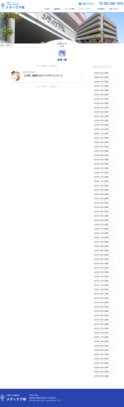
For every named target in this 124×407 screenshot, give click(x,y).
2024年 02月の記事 (101, 168)
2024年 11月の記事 (101, 133)
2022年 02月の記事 (101, 272)
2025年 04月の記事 (101, 112)
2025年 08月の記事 (101, 94)
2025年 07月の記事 (101, 99)
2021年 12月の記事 (101, 281)
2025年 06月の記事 (101, 103)
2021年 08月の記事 (101, 298)
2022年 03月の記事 (101, 268)
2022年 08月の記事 (101, 250)
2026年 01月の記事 (101, 81)
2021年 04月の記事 (101, 315)
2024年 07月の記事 (101, 151)
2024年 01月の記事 (101, 172)
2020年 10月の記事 (101, 341)
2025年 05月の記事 (101, 107)
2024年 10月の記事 (101, 138)
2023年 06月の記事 (101, 203)
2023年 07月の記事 (101, 198)
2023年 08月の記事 (101, 194)
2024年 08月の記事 (101, 146)
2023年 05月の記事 (101, 207)
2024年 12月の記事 (101, 129)
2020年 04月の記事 (101, 367)
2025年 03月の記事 (101, 116)
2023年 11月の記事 (101, 181)
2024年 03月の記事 (101, 164)
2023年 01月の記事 (101, 224)
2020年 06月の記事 (101, 359)
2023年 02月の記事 (101, 220)
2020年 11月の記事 (101, 337)
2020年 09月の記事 (101, 346)
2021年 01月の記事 (101, 328)
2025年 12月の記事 (101, 86)
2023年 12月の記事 (101, 177)
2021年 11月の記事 (101, 285)
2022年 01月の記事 (101, 276)
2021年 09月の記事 (101, 294)
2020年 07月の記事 (101, 354)
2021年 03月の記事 (101, 320)
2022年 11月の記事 (101, 237)
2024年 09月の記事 (101, 142)
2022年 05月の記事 (101, 259)
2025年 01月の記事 (101, 125)
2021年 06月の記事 (101, 307)
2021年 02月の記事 (101, 324)
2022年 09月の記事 (101, 246)
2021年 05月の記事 (101, 311)
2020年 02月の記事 (101, 376)
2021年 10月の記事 (101, 289)
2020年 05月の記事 (101, 363)
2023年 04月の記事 (101, 211)
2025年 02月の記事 (101, 120)
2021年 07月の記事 (101, 302)
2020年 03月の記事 (101, 372)
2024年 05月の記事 (101, 159)
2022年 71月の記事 (101, 229)
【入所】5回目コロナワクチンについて (43, 75)
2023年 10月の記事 (101, 185)
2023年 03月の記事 (101, 216)
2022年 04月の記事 (101, 263)
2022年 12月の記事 (101, 233)
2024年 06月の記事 (101, 155)
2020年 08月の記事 (101, 350)
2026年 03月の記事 (101, 73)
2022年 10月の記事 (101, 242)
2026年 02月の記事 (101, 77)
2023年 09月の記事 (101, 190)
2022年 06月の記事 (101, 255)
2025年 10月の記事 (101, 90)
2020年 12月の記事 (101, 333)
